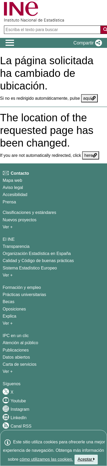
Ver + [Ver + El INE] (8, 275)
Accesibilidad (15, 194)
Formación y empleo (22, 287)
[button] (86, 43)
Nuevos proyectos (19, 220)
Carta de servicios (19, 364)
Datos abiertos (16, 357)
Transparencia (16, 246)
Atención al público (20, 342)
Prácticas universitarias (24, 294)
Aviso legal (13, 187)
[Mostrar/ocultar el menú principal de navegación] (10, 43)
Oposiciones (14, 309)
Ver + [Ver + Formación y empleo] (8, 323)
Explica (9, 316)
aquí (89, 98)
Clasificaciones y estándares (29, 212)
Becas (8, 301)
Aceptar (86, 459)
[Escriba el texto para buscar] (53, 30)
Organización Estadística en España (37, 253)
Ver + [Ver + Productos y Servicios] (8, 371)
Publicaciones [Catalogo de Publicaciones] (16, 350)
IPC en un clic (16, 335)
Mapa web (12, 180)
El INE (9, 239)
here (90, 155)
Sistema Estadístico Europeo (30, 268)
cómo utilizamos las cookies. (46, 459)
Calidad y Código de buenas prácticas (38, 260)
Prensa (9, 202)
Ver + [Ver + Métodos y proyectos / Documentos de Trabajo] (8, 227)
